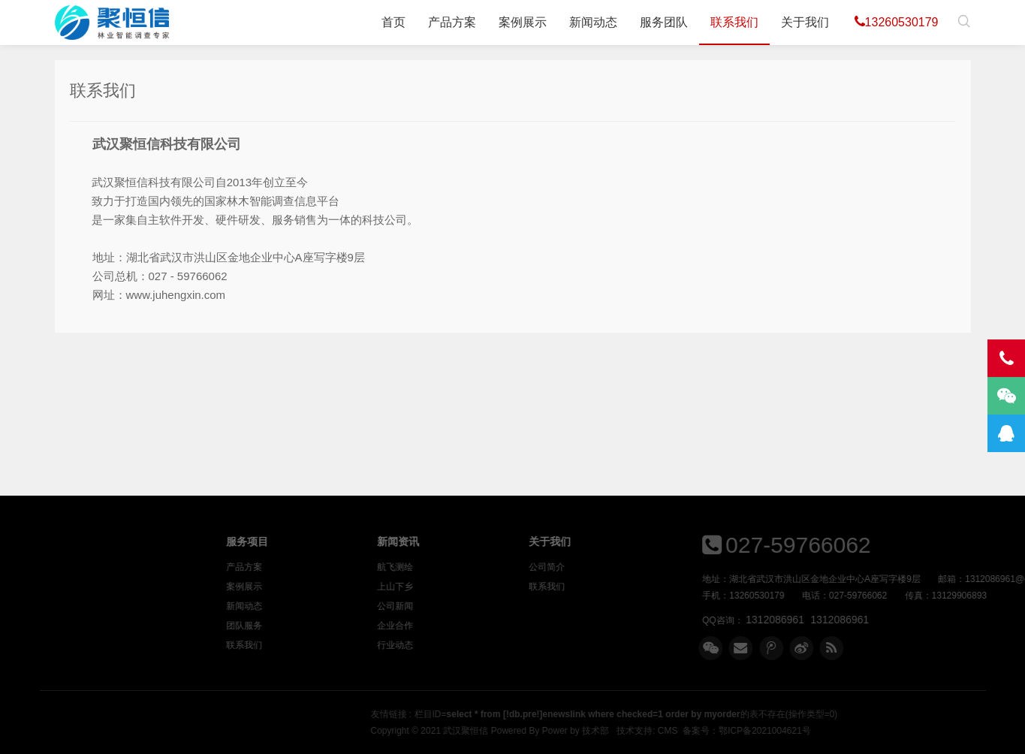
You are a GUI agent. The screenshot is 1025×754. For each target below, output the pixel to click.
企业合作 (487, 625)
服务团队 (664, 22)
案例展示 (523, 22)
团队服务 (335, 625)
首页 (393, 22)
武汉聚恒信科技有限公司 (112, 22)
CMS (836, 730)
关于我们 (805, 22)
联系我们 (734, 22)
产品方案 (452, 22)
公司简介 (638, 567)
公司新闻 (487, 606)
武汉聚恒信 (634, 730)
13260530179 (897, 22)
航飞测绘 (487, 567)
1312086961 (846, 620)
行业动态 (487, 645)
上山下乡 (487, 586)
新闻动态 (593, 22)
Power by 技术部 (743, 730)
